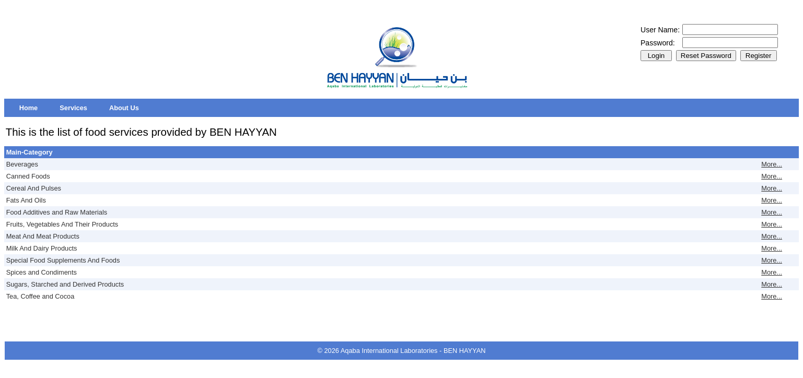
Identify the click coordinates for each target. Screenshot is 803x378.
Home (28, 108)
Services (73, 108)
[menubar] (79, 108)
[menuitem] (28, 108)
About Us (124, 108)
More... (771, 164)
